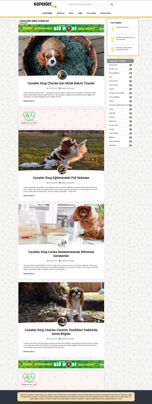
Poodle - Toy (113, 69)
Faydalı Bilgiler (47, 13)
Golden (111, 89)
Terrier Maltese (114, 73)
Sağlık (80, 13)
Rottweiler (112, 145)
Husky (111, 109)
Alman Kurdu (113, 125)
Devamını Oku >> (29, 101)
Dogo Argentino (114, 141)
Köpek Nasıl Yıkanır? (122, 27)
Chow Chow (113, 81)
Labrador (112, 113)
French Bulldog (114, 97)
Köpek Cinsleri (105, 13)
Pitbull (111, 101)
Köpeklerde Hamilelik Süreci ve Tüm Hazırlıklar (125, 38)
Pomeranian (113, 65)
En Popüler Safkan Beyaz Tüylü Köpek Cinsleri (124, 48)
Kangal (111, 129)
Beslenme (60, 13)
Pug (110, 77)
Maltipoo (112, 137)
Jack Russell (113, 133)
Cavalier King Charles (67, 88)
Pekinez (112, 117)
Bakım (71, 13)
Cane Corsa (113, 85)
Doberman (113, 121)
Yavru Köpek (91, 13)
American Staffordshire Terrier (119, 105)
